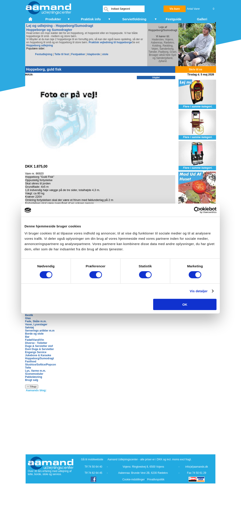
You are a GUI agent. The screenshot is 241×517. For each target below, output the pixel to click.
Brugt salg (31, 380)
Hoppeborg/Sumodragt (39, 358)
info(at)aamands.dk (196, 466)
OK (184, 304)
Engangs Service (36, 352)
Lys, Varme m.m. (35, 370)
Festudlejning (43, 54)
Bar (27, 336)
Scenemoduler (34, 373)
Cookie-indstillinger (133, 479)
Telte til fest (62, 54)
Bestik (29, 315)
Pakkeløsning (33, 376)
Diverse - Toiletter (36, 343)
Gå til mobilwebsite (92, 459)
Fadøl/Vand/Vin (34, 339)
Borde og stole (34, 333)
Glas (28, 318)
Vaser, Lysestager (36, 324)
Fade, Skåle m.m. (36, 321)
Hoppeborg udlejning (39, 45)
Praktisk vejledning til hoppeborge (110, 42)
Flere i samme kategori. (197, 106)
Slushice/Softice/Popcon (40, 364)
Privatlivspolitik (155, 479)
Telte (28, 367)
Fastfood (30, 361)
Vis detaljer (199, 291)
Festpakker (78, 54)
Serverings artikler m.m (40, 330)
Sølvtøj (29, 327)
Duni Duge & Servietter (39, 349)
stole (105, 54)
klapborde (93, 54)
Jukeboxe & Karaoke (38, 355)
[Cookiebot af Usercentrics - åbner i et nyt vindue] (197, 210)
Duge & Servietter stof (39, 346)
